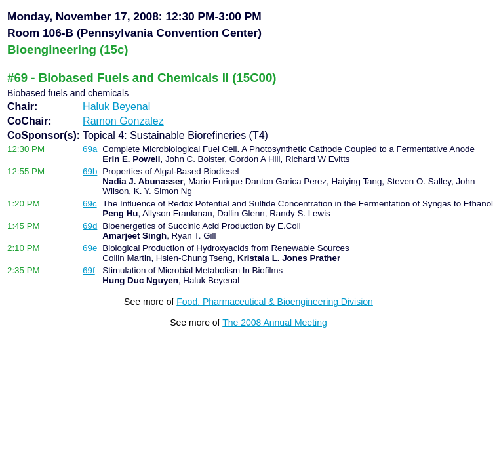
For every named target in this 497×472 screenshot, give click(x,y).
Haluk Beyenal (116, 106)
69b (90, 171)
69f (89, 270)
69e (90, 248)
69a (90, 149)
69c (90, 203)
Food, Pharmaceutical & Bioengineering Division (274, 301)
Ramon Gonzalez (123, 121)
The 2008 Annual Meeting (274, 322)
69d (90, 226)
